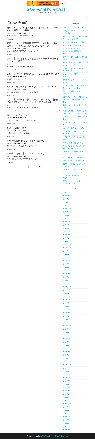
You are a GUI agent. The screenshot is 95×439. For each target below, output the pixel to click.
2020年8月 (66, 410)
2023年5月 (66, 303)
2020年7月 (66, 413)
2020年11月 (67, 400)
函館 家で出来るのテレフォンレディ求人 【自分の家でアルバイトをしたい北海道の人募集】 (33, 100)
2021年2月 (66, 391)
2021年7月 (66, 374)
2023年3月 (66, 309)
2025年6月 (66, 222)
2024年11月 (67, 244)
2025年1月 (66, 238)
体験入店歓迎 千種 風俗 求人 (73, 143)
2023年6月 (66, 300)
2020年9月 (66, 407)
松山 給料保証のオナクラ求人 (74, 128)
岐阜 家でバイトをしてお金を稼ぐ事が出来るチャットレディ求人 (33, 59)
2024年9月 (66, 251)
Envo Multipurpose (61, 436)
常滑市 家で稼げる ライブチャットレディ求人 (32, 86)
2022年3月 (66, 348)
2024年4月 (66, 267)
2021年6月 (66, 378)
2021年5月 (66, 381)
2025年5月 (66, 225)
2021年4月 (66, 384)
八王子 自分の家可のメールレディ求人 (27, 153)
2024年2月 (66, 274)
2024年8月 (66, 254)
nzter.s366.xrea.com (19, 33)
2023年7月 (66, 296)
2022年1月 (66, 355)
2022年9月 (66, 329)
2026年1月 (66, 199)
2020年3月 (66, 426)
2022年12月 (67, 319)
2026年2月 (66, 196)
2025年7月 (66, 218)
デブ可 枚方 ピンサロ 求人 (72, 45)
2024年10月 (67, 248)
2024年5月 (66, 264)
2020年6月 (66, 417)
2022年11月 (67, 322)
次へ (39, 166)
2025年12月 (67, 202)
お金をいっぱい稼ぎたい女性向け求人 (47, 9)
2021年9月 (66, 368)
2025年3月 (66, 231)
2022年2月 (66, 352)
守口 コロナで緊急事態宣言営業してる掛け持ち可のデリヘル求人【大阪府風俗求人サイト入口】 (32, 44)
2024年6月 (66, 261)
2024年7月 (66, 257)
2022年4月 (66, 345)
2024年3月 (66, 270)
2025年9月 (66, 212)
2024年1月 (66, 277)
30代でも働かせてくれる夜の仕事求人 (26, 140)
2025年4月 (66, 228)
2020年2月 (66, 430)
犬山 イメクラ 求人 (18, 115)
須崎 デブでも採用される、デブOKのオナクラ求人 (33, 74)
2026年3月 (66, 192)
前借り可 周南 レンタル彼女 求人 (74, 161)
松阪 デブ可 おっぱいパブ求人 (74, 27)
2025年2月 (66, 235)
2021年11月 (67, 361)
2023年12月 (67, 280)
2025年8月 (66, 215)
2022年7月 (66, 335)
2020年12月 (67, 397)
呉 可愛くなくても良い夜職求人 (74, 157)
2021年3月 (66, 387)
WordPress (45, 436)
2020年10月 (67, 404)
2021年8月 (66, 371)
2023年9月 (66, 290)
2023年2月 (66, 313)
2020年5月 (66, 420)
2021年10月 (67, 365)
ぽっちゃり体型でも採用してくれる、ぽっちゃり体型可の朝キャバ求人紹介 (75, 51)
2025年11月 (67, 205)
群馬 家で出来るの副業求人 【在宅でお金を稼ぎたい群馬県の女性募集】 (32, 29)
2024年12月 (67, 241)
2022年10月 (67, 326)
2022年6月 (66, 339)
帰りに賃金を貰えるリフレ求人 (74, 42)
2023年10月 (67, 287)
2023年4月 (66, 306)
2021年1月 (66, 394)
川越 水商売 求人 (17, 127)
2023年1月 (66, 316)
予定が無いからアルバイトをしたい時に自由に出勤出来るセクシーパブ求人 (75, 99)
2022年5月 (66, 342)
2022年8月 (66, 332)
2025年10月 (67, 209)
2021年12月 (67, 358)
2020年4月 (66, 423)
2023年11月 (67, 283)
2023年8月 (66, 293)
